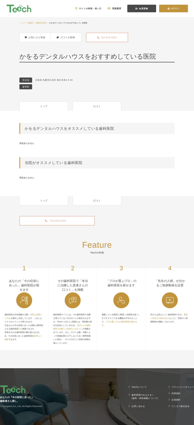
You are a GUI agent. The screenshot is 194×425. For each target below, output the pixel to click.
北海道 (30, 23)
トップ (22, 23)
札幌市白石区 (41, 23)
